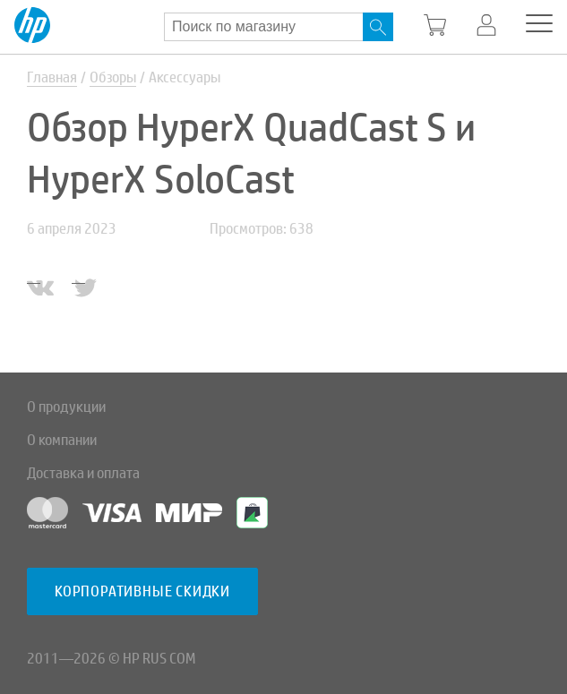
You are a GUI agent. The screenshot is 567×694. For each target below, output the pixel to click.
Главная (52, 77)
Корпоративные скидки (142, 591)
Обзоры (113, 77)
